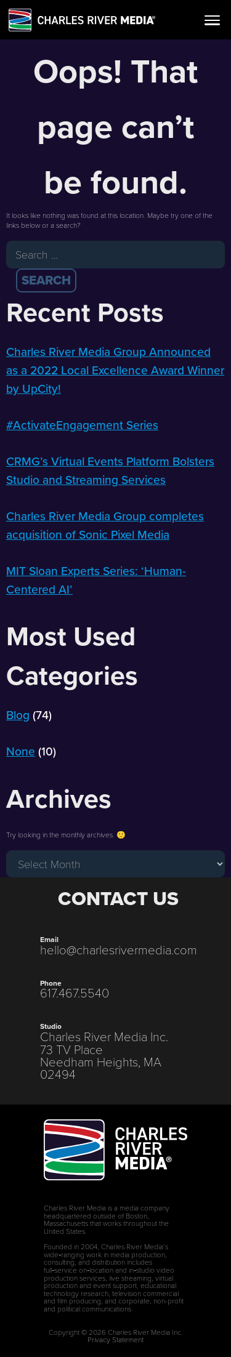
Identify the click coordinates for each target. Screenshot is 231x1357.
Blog (18, 715)
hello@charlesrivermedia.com (118, 949)
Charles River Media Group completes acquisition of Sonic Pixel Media (105, 525)
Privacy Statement (115, 1339)
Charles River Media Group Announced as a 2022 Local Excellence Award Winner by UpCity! (115, 370)
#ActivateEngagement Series (82, 425)
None (20, 751)
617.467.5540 (74, 992)
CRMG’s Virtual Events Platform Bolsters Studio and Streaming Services (110, 471)
